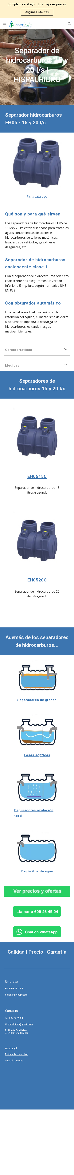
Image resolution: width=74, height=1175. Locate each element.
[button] (4, 23)
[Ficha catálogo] (37, 196)
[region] (37, 9)
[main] (37, 67)
